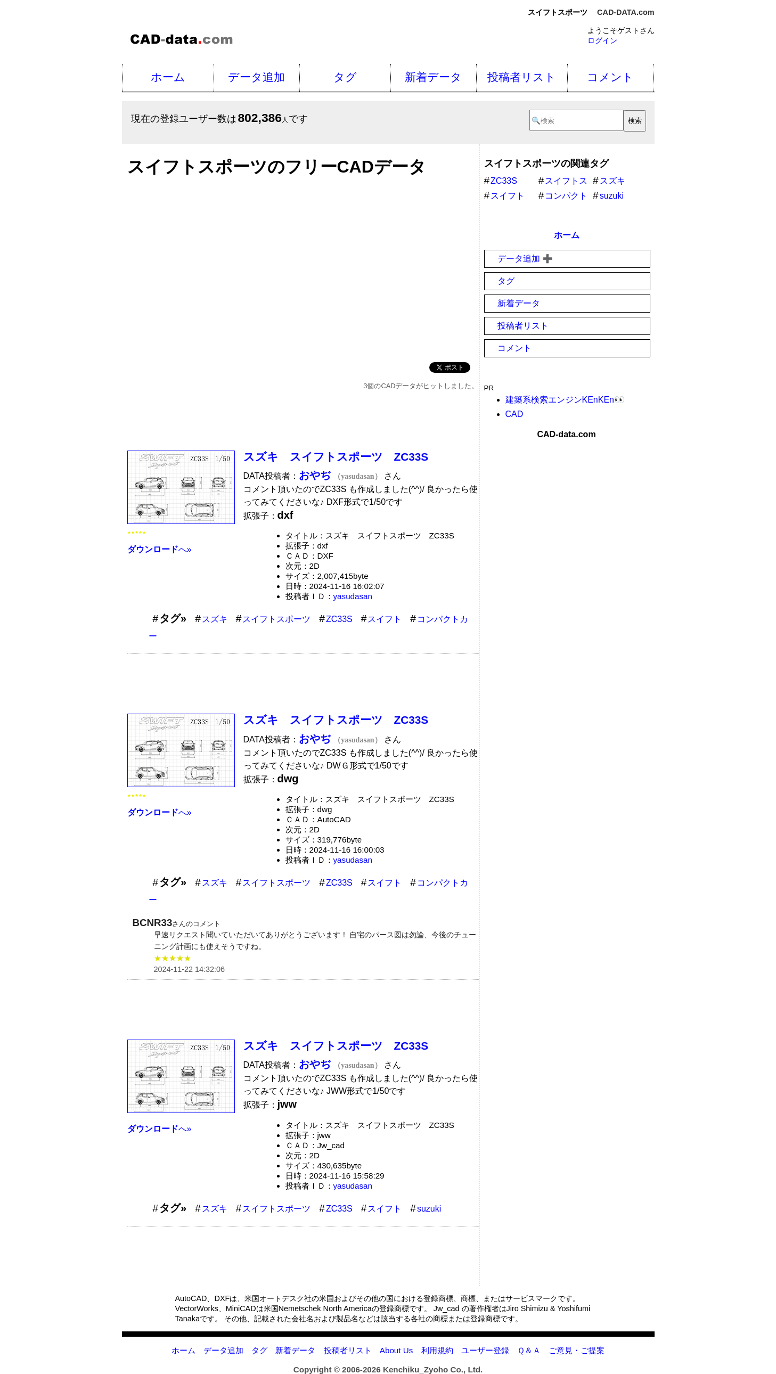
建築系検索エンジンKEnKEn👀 (565, 399)
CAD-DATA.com (625, 12)
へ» (159, 549)
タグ (345, 77)
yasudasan (352, 596)
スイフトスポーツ (276, 619)
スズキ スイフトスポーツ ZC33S (336, 457)
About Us (396, 1350)
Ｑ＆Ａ (529, 1350)
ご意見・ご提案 (577, 1350)
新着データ (433, 77)
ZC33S (339, 619)
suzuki (429, 1208)
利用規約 (437, 1350)
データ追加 (256, 77)
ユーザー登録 (485, 1350)
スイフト (384, 619)
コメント (610, 77)
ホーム (168, 77)
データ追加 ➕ (525, 258)
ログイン (602, 40)
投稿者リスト (521, 77)
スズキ (214, 619)
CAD (514, 414)
